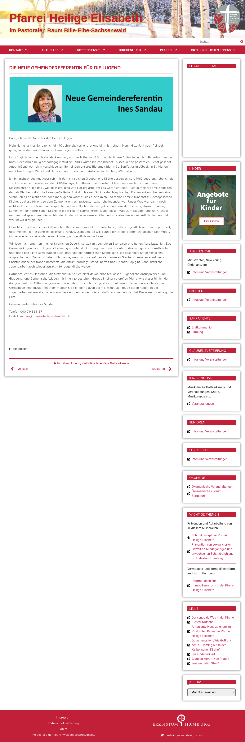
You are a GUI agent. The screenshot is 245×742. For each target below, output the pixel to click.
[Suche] (242, 41)
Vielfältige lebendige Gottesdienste (105, 363)
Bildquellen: (20, 349)
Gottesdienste (91, 49)
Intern (64, 729)
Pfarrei (168, 49)
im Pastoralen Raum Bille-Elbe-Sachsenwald (68, 30)
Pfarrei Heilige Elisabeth (75, 17)
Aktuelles (52, 49)
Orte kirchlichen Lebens (213, 49)
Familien (63, 363)
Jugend (75, 363)
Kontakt (18, 49)
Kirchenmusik (132, 49)
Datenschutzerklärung (63, 723)
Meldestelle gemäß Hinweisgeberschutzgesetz (63, 734)
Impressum (63, 717)
